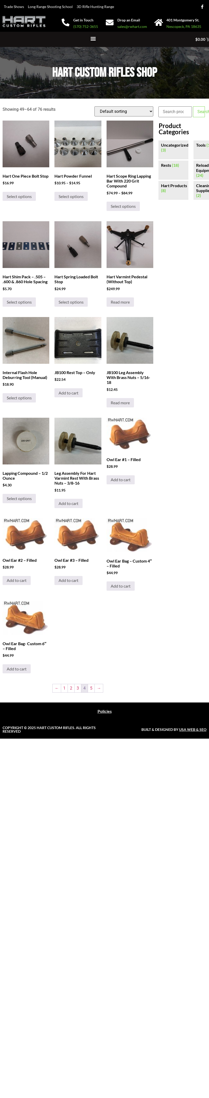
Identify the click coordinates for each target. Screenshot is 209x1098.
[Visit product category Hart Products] (173, 188)
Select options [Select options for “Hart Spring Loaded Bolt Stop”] (71, 301)
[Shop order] (123, 111)
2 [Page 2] (71, 688)
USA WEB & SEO (192, 729)
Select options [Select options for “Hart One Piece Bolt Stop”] (19, 196)
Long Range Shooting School (50, 6)
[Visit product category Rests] (173, 165)
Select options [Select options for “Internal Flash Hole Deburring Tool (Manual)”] (19, 397)
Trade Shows (14, 6)
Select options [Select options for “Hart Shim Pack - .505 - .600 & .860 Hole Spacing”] (19, 301)
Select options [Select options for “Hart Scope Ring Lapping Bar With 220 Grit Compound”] (123, 206)
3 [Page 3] (78, 688)
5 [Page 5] (91, 688)
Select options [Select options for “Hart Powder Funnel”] (71, 196)
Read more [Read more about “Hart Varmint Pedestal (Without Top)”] (120, 301)
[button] (93, 38)
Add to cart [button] (68, 392)
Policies (105, 711)
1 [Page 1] (64, 688)
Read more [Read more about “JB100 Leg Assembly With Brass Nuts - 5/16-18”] (120, 402)
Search (201, 111)
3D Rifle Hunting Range (95, 6)
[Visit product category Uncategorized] (173, 147)
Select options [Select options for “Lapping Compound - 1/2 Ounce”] (19, 498)
